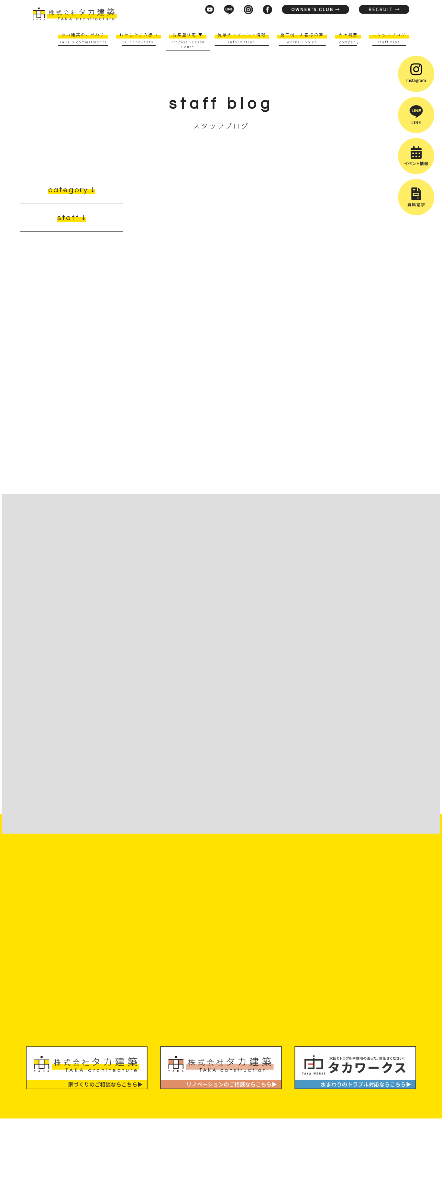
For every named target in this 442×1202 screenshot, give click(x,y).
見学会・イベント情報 (242, 34)
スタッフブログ (389, 34)
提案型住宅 (187, 34)
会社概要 (348, 34)
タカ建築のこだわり (83, 34)
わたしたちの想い (138, 34)
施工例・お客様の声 (302, 34)
